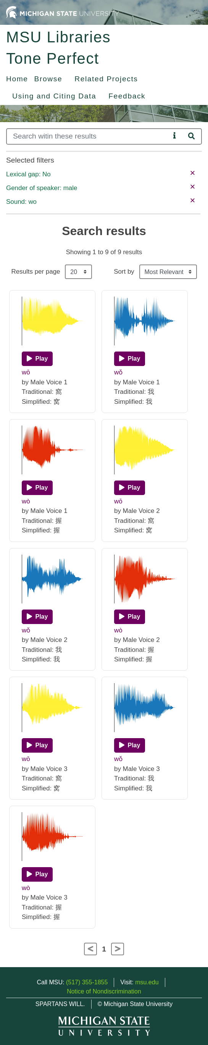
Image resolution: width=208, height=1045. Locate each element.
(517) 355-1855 (87, 982)
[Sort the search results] (168, 271)
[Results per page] (78, 271)
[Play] (37, 359)
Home (17, 79)
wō (26, 372)
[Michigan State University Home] (62, 12)
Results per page (35, 271)
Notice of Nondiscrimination (104, 991)
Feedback (126, 96)
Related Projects (106, 79)
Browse (48, 79)
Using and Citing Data (54, 96)
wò (26, 501)
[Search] (88, 136)
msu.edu (146, 982)
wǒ (118, 372)
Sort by (124, 271)
